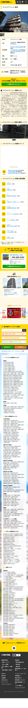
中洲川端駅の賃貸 (14, 466)
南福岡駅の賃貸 (6, 432)
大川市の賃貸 (6, 396)
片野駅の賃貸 (6, 523)
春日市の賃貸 (6, 387)
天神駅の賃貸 (6, 466)
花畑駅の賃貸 (6, 455)
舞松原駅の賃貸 (16, 499)
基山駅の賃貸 (15, 435)
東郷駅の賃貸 (13, 424)
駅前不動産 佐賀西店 (8, 618)
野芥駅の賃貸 (13, 474)
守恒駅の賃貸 (15, 524)
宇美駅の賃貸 (13, 505)
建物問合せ (7, 347)
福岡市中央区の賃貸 (7, 377)
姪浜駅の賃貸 (6, 461)
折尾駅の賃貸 (6, 423)
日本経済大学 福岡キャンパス (13, 202)
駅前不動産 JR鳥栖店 (8, 621)
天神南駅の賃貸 (15, 481)
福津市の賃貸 (13, 374)
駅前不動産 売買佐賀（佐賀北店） (11, 633)
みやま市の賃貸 (14, 396)
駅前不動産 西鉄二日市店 (9, 595)
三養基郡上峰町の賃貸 (8, 411)
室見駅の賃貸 (13, 461)
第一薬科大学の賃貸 (7, 535)
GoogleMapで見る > (14, 166)
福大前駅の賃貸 (6, 476)
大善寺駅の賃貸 (14, 455)
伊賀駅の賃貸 (13, 501)
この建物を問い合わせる (13, 84)
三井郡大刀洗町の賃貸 (8, 392)
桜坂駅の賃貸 (14, 478)
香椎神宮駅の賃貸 (7, 499)
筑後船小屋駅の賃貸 (7, 439)
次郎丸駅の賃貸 (14, 473)
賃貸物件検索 (4, 660)
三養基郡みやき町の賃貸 (9, 412)
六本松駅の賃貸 (6, 478)
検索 (24, 330)
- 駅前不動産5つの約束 (6, 670)
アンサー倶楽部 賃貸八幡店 (9, 573)
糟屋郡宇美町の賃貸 (7, 381)
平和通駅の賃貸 (14, 520)
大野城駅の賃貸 (15, 432)
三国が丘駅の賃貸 (7, 452)
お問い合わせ (4, 680)
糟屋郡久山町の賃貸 (18, 384)
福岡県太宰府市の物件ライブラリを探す (14, 334)
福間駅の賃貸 (21, 424)
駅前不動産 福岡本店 (8, 588)
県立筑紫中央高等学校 (11, 196)
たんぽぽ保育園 (10, 232)
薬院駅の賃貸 (18, 446)
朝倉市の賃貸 (13, 390)
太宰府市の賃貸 (6, 389)
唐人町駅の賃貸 (14, 463)
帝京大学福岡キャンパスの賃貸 (10, 556)
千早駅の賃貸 (13, 429)
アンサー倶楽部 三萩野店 (9, 572)
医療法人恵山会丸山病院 (12, 226)
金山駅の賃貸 (6, 477)
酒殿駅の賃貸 (14, 502)
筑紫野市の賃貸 (15, 389)
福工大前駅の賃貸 (7, 427)
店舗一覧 (3, 675)
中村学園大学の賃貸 (18, 534)
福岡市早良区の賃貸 (7, 380)
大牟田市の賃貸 (6, 399)
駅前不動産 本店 (7, 600)
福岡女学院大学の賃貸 (8, 538)
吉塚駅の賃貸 (6, 430)
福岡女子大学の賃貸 (7, 547)
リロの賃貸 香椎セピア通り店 (10, 584)
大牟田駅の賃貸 (6, 441)
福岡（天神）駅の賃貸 (8, 446)
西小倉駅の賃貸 (14, 420)
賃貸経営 (17, 660)
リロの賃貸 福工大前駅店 (9, 581)
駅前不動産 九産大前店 (8, 582)
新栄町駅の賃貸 (16, 456)
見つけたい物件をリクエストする (14, 341)
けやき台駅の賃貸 (7, 435)
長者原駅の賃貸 (6, 502)
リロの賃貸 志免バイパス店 (9, 579)
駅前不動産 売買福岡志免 (9, 624)
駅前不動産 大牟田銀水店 (9, 613)
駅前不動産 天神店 (18, 588)
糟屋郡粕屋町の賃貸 (7, 386)
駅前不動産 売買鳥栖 (8, 635)
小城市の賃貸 (21, 406)
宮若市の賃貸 (21, 372)
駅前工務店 (18, 677)
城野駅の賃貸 (13, 523)
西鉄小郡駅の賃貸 (16, 452)
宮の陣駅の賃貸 (6, 453)
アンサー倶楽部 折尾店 (8, 575)
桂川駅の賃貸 (6, 516)
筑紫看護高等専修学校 (11, 208)
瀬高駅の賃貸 (16, 439)
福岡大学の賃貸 (17, 545)
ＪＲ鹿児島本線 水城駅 (15, 49)
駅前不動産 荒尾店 (7, 615)
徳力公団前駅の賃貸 (7, 526)
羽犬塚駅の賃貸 (14, 438)
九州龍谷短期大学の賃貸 (9, 550)
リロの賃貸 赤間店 (19, 575)
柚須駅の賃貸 (21, 509)
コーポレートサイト (20, 673)
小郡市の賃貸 (6, 390)
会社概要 (3, 677)
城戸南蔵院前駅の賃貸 (17, 513)
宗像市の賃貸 (13, 372)
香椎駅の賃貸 (6, 429)
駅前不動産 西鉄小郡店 (8, 598)
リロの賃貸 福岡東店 (8, 578)
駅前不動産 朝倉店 (19, 598)
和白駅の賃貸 (6, 498)
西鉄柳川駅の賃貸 (7, 456)
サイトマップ (4, 682)
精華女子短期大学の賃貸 (9, 540)
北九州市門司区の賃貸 (8, 362)
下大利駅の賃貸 (6, 449)
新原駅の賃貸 (6, 505)
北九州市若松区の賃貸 (8, 363)
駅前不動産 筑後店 (7, 607)
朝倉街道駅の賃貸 (7, 450)
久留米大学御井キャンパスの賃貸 (11, 559)
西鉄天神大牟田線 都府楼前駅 (17, 47)
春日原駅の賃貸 (14, 447)
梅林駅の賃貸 (21, 474)
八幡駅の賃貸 (13, 421)
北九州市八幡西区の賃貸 (9, 371)
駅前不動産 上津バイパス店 (9, 606)
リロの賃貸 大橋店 (7, 591)
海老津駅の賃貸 (14, 423)
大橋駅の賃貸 (6, 447)
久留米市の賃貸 (17, 393)
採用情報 (18, 675)
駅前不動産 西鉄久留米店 (17, 600)
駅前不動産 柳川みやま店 (9, 610)
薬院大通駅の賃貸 (7, 480)
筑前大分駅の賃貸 (15, 515)
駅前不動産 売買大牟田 (8, 632)
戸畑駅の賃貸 (6, 421)
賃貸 (14, 655)
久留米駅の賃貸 (14, 436)
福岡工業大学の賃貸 (7, 545)
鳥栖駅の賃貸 (6, 436)
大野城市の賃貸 (14, 387)
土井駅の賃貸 (6, 501)
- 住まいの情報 (4, 664)
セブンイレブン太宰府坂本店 (13, 214)
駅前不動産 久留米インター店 (10, 603)
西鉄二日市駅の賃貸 (16, 449)
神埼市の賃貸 (6, 408)
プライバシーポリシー (6, 684)
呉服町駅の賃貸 (16, 487)
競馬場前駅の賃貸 (7, 524)
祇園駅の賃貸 (6, 467)
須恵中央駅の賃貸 (14, 504)
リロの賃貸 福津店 (7, 576)
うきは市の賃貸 (18, 392)
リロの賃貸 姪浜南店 (17, 589)
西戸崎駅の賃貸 (6, 495)
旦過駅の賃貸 (6, 521)
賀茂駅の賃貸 (6, 474)
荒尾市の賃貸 (6, 403)
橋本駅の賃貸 (6, 473)
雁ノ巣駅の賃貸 (6, 496)
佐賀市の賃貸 (6, 406)
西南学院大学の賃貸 (7, 534)
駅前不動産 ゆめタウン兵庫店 (10, 616)
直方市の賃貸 (18, 371)
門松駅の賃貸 (6, 512)
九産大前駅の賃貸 (16, 427)
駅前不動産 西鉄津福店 (8, 604)
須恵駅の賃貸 (6, 504)
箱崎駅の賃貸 (21, 429)
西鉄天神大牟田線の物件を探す (14, 338)
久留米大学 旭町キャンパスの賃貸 (11, 560)
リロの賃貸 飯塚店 (17, 576)
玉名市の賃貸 (13, 403)
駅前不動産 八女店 (17, 607)
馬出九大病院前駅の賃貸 (9, 490)
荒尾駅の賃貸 (14, 441)
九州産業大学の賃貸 (18, 535)
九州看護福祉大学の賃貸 (9, 537)
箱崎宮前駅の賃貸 (19, 490)
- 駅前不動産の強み (19, 662)
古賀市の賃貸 (21, 374)
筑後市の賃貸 (21, 395)
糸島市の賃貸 (16, 380)
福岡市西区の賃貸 (7, 378)
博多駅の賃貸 (13, 430)
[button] (1, 313)
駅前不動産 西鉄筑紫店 (8, 597)
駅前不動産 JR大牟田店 (8, 612)
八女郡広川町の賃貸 (18, 398)
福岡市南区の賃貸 (17, 377)
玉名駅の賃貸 (6, 442)
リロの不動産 (19, 685)
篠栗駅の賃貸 (13, 512)
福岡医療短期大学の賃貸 (9, 544)
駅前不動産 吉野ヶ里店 (8, 619)
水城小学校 (9, 183)
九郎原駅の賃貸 (6, 515)
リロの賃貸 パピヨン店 (8, 585)
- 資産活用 (17, 666)
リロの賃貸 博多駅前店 (8, 587)
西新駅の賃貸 (6, 463)
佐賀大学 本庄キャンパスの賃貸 (11, 562)
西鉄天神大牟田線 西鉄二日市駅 (17, 51)
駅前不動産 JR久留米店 (8, 601)
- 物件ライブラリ (5, 662)
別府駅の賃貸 (21, 477)
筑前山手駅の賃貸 (7, 513)
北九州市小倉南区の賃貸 (9, 368)
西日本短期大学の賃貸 (8, 554)
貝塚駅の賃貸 (16, 491)
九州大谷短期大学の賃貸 (9, 553)
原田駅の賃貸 (14, 433)
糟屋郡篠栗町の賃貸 (18, 381)
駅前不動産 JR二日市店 (8, 594)
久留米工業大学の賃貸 (8, 557)
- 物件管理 (17, 664)
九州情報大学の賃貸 (7, 551)
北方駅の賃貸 (21, 523)
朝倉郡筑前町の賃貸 (7, 393)
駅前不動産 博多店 (19, 587)
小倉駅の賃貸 (6, 420)
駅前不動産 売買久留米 (8, 629)
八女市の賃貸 (13, 395)
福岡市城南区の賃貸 (17, 378)
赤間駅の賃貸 (6, 424)
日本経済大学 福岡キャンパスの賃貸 (12, 548)
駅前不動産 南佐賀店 (18, 618)
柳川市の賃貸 (6, 395)
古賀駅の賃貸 (6, 426)
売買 (18, 655)
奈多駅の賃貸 (14, 496)
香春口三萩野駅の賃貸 (15, 521)
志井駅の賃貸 (6, 527)
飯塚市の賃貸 (6, 374)
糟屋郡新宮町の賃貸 (7, 384)
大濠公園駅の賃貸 (7, 464)
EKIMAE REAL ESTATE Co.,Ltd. (13, 691)
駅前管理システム (20, 680)
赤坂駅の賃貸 (15, 464)
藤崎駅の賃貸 (21, 461)
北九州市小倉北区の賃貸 (9, 366)
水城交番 (8, 238)
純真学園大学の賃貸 (7, 542)
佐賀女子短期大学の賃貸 (9, 563)
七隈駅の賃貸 (14, 476)
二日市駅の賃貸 (6, 433)
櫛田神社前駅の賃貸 (7, 483)
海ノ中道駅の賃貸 (15, 495)
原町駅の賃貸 (6, 510)
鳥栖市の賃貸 (13, 406)
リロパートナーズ (20, 687)
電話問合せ (20, 347)
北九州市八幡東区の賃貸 (9, 369)
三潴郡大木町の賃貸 (7, 398)
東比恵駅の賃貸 (6, 469)
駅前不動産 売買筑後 (8, 630)
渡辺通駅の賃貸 (6, 481)
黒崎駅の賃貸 (21, 421)
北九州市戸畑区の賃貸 (8, 365)
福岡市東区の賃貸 (7, 375)
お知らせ (3, 673)
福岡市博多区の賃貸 (17, 375)
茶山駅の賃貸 (13, 477)
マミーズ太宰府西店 (11, 220)
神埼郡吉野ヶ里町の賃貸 (16, 408)
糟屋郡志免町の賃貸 (7, 383)
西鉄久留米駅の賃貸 (16, 453)
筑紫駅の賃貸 (15, 450)
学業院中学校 (9, 189)
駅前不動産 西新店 (7, 589)
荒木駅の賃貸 (6, 438)
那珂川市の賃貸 (17, 386)
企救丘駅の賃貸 (14, 527)
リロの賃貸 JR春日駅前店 (9, 592)
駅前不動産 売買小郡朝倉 (9, 627)
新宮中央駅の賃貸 (14, 426)
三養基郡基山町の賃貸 (8, 409)
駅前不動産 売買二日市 (8, 626)
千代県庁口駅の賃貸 (7, 488)
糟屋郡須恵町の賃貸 (18, 383)
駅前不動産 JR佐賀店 (18, 615)
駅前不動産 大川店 (7, 609)
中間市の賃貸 (6, 372)
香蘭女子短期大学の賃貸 (9, 541)
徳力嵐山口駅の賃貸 (18, 526)
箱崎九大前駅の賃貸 (7, 491)
